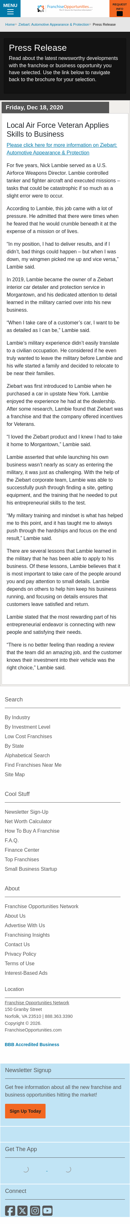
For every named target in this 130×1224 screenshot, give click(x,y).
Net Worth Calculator (28, 821)
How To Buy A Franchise (32, 831)
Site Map (15, 774)
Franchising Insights (27, 935)
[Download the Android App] (68, 1169)
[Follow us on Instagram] (36, 1213)
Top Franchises (22, 859)
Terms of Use (19, 963)
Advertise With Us (25, 925)
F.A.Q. (12, 840)
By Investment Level (27, 727)
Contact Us (17, 944)
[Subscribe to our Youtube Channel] (47, 1213)
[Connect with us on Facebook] (11, 1213)
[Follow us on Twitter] (23, 1213)
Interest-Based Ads (26, 973)
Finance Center (22, 850)
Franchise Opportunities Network (41, 906)
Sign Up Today (25, 1111)
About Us (15, 916)
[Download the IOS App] (26, 1169)
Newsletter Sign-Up (26, 812)
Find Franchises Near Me (33, 765)
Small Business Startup (31, 869)
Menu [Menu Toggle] (10, 8)
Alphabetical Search (27, 755)
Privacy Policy (20, 954)
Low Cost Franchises (28, 736)
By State (14, 746)
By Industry (17, 717)
